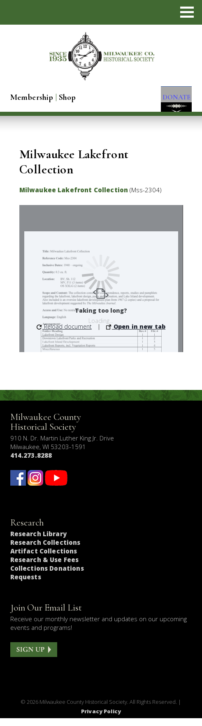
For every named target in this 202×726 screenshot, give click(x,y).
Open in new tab (135, 334)
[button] (187, 12)
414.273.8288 (31, 463)
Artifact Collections (43, 559)
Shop (67, 97)
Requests (25, 585)
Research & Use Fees (44, 568)
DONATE (172, 99)
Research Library (38, 542)
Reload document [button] (64, 334)
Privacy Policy (101, 719)
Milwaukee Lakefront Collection (73, 198)
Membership (31, 97)
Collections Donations (47, 576)
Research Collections (45, 550)
